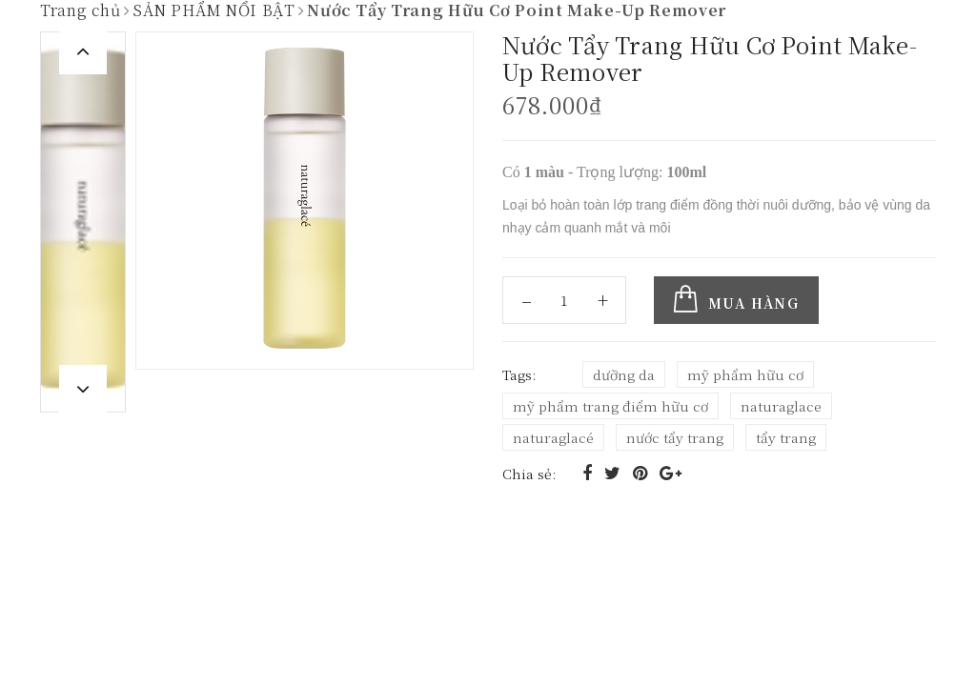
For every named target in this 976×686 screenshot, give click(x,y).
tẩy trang (786, 436)
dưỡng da (624, 373)
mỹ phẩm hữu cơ (745, 373)
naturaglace (781, 404)
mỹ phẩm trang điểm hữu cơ (610, 404)
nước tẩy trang (674, 436)
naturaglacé (553, 436)
